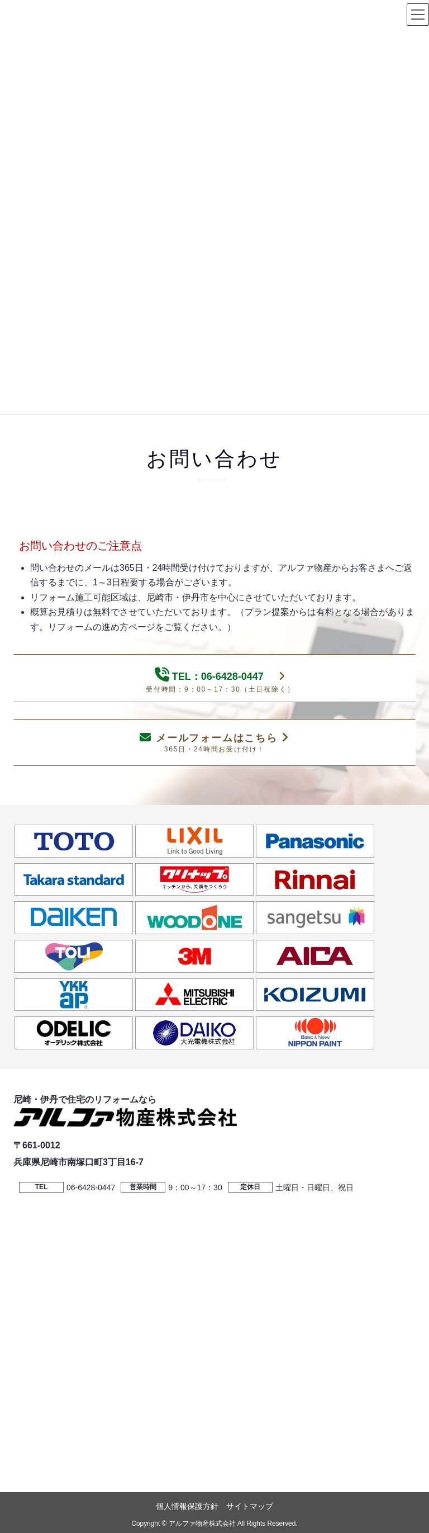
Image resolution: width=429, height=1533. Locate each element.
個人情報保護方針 (187, 1506)
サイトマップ (249, 1506)
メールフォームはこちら (214, 742)
